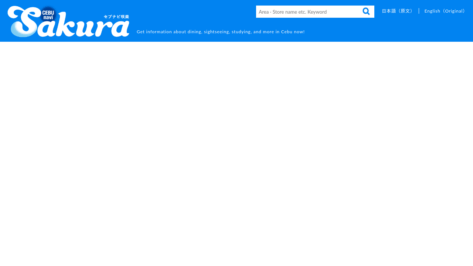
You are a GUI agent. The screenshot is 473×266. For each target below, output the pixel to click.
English (446, 11)
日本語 (398, 11)
